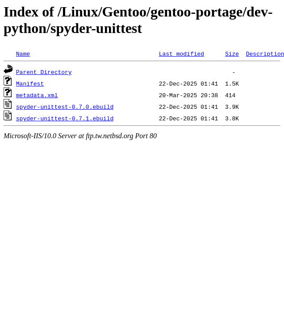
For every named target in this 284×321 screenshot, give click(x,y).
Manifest (30, 83)
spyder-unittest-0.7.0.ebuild (64, 107)
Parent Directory (44, 72)
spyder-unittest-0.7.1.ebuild (64, 118)
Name (23, 53)
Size (232, 53)
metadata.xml (37, 95)
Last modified (181, 53)
